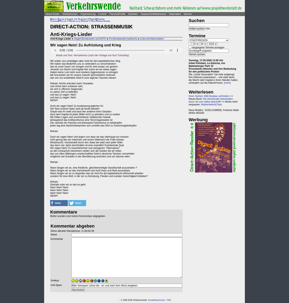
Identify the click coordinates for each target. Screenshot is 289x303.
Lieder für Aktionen (77, 18)
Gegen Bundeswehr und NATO (90, 38)
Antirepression (70, 14)
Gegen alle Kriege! (79, 20)
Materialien (175, 14)
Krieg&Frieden (97, 18)
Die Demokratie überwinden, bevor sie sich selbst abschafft (211, 100)
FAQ (169, 300)
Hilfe (207, 28)
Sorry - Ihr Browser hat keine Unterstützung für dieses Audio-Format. (116, 50)
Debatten (133, 14)
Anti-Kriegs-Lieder (100, 20)
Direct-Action (52, 14)
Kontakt (151, 300)
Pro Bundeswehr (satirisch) (123, 38)
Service (188, 14)
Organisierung (87, 14)
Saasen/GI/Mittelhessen (153, 14)
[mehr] (227, 82)
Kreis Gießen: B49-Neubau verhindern (209, 96)
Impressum (160, 300)
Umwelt (102, 14)
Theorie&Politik (117, 14)
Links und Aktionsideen (152, 38)
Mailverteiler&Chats (211, 104)
